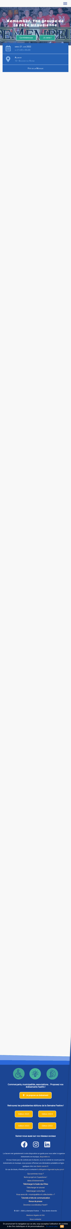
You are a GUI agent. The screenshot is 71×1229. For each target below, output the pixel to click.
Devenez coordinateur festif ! (35, 1205)
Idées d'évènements (35, 1181)
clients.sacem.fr (42, 1166)
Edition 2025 (23, 1114)
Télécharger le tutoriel (36, 1188)
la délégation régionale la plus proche (51, 1169)
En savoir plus (52, 1226)
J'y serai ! (47, 37)
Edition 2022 (47, 1126)
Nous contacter (35, 1219)
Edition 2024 (47, 1114)
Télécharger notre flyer (35, 1191)
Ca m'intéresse (26, 37)
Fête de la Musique (35, 68)
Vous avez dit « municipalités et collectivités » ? (35, 1194)
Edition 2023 (23, 1126)
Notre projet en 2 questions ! (35, 1177)
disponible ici (45, 1157)
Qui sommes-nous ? (35, 1174)
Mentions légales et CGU (35, 1215)
